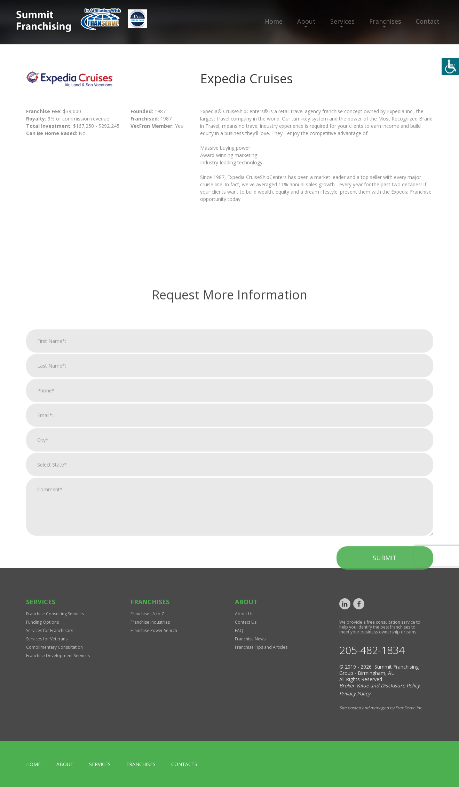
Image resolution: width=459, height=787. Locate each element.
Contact (428, 21)
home (33, 764)
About (306, 21)
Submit (385, 718)
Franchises (385, 21)
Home (274, 21)
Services (342, 21)
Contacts (184, 764)
